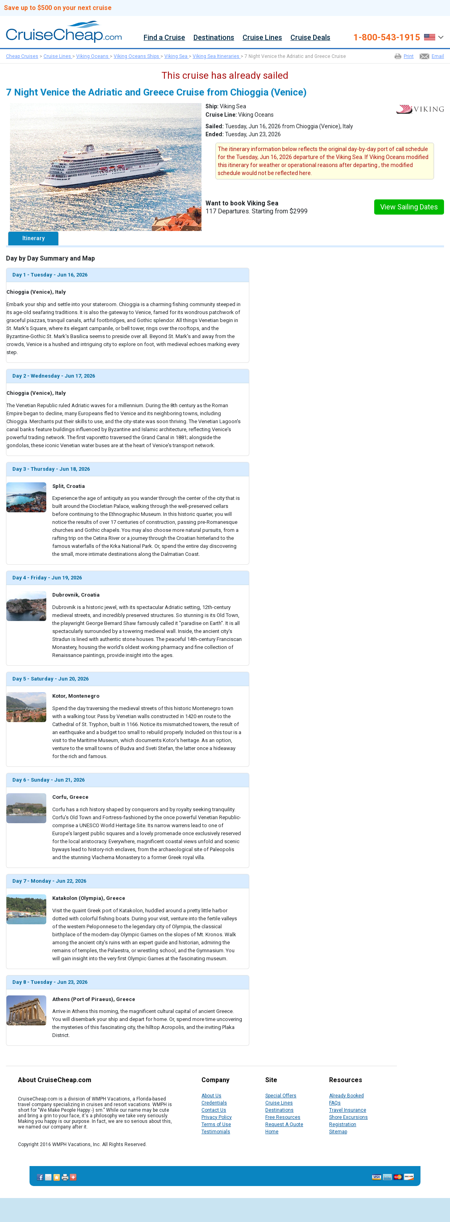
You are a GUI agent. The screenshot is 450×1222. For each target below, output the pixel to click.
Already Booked (346, 1096)
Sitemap (338, 1131)
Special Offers (280, 1096)
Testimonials (215, 1131)
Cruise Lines (262, 38)
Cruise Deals (310, 38)
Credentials (214, 1103)
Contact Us (213, 1110)
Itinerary (33, 238)
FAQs (335, 1103)
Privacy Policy (216, 1117)
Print (409, 56)
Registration (342, 1124)
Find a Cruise (164, 38)
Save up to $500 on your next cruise (58, 8)
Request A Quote (284, 1124)
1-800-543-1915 (386, 37)
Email (438, 56)
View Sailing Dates (409, 207)
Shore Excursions (348, 1117)
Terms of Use (216, 1124)
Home (271, 1131)
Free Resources (282, 1117)
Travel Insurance (347, 1110)
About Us (211, 1096)
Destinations (213, 38)
